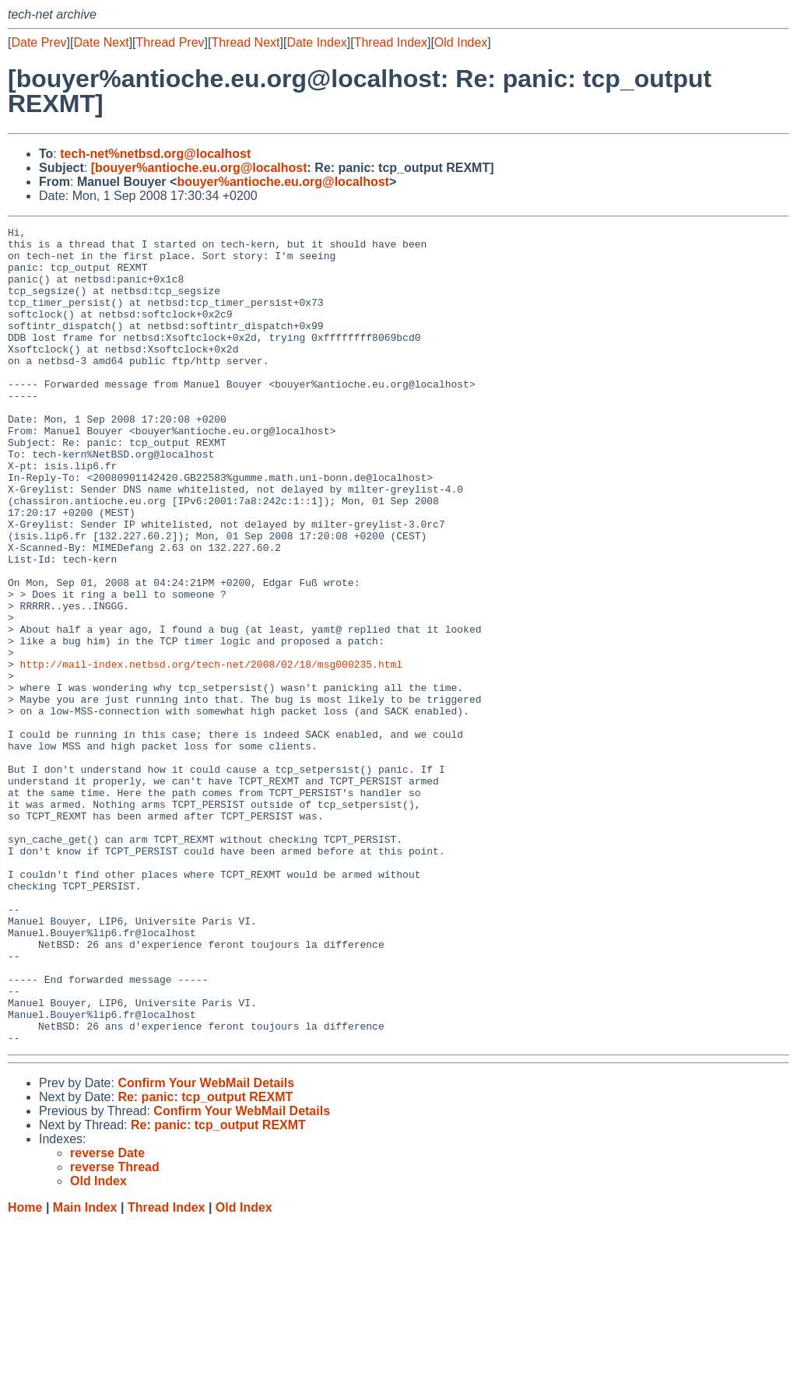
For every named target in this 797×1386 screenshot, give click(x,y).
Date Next (100, 42)
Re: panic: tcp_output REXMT (205, 1260)
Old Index (460, 42)
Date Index (316, 42)
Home (25, 1370)
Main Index (85, 1370)
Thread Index (390, 42)
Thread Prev (170, 42)
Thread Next (245, 42)
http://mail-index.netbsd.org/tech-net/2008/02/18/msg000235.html (211, 753)
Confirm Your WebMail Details (206, 1246)
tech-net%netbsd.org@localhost (155, 153)
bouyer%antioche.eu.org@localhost (283, 181)
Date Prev (38, 42)
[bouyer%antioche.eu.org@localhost (199, 167)
